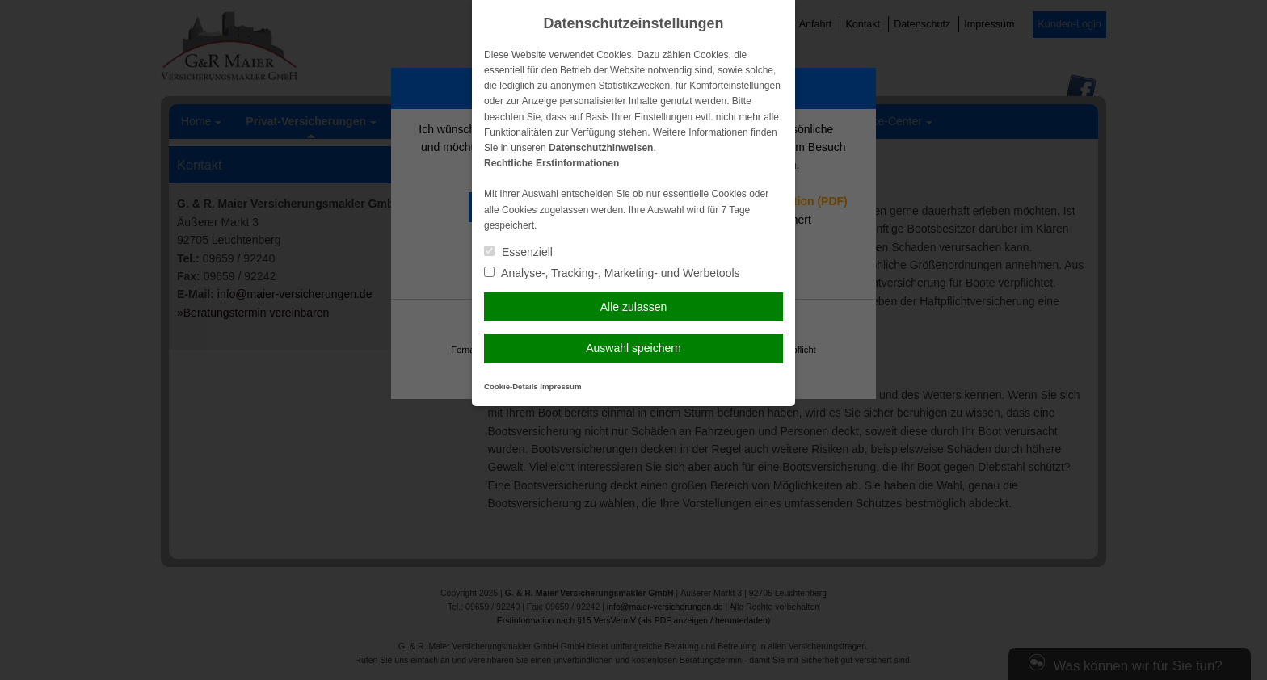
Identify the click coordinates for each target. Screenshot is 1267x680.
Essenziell (518, 252)
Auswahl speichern (633, 348)
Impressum (560, 386)
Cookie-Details (511, 386)
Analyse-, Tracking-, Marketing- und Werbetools (612, 273)
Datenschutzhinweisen (601, 147)
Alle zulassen (633, 306)
